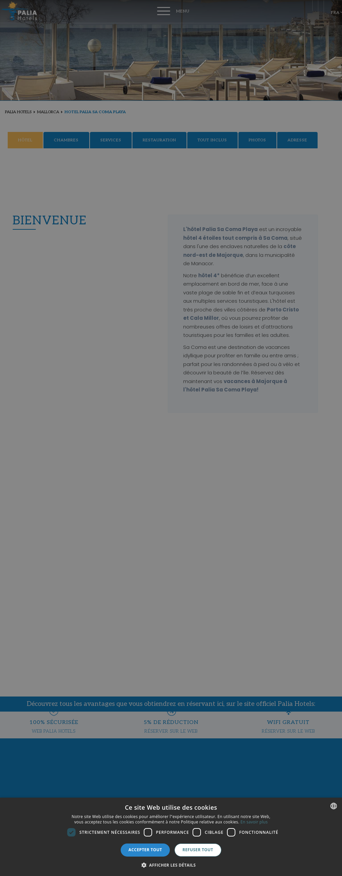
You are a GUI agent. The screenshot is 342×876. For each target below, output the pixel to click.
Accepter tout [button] (145, 850)
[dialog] (171, 837)
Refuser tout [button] (198, 850)
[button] (171, 865)
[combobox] (333, 806)
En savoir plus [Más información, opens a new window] (253, 822)
